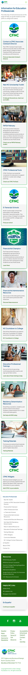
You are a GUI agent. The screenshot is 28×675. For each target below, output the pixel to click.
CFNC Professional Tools (11, 509)
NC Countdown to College (11, 338)
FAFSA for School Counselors (11, 562)
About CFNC (6, 545)
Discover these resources (10, 302)
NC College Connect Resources (13, 540)
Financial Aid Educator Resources (13, 519)
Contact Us (6, 548)
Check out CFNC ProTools (10, 181)
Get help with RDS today (10, 415)
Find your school (8, 222)
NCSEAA (4, 635)
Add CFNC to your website (11, 488)
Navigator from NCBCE (9, 594)
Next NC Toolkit (8, 499)
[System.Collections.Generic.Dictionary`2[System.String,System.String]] (7, 621)
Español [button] (3, 631)
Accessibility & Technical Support (24, 633)
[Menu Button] (26, 2)
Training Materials (9, 532)
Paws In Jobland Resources (11, 526)
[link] (14, 30)
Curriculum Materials (10, 537)
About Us (13, 639)
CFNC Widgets (8, 534)
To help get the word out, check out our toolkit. (13, 99)
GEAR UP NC (6, 588)
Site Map (22, 642)
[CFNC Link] (4, 2)
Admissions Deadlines (9, 569)
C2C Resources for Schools (11, 577)
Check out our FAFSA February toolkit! (11, 143)
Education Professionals (10, 496)
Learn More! (6, 265)
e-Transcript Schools (10, 512)
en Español (6, 543)
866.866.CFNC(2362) (8, 663)
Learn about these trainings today (12, 376)
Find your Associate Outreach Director (11, 58)
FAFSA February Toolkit (9, 560)
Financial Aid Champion (10, 507)
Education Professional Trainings (13, 529)
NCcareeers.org (7, 591)
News (3, 633)
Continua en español (9, 607)
